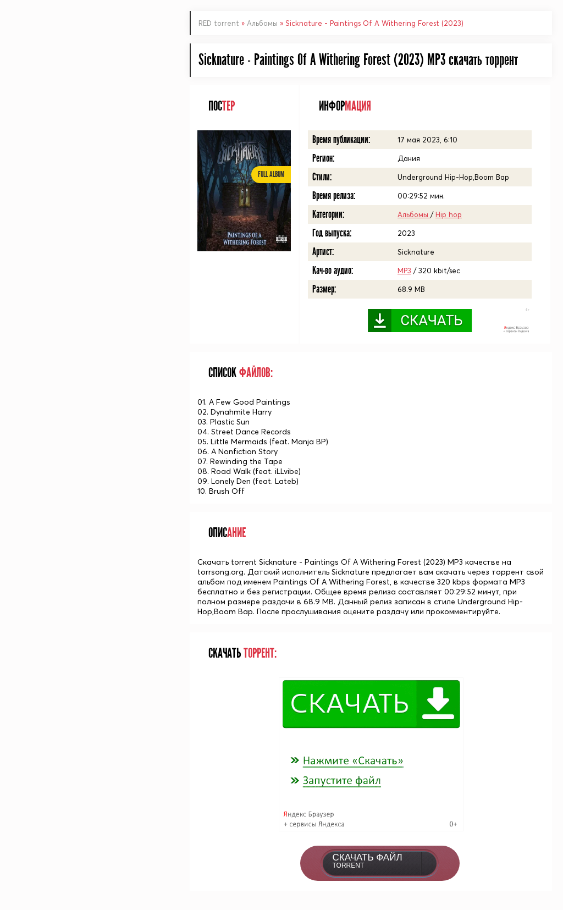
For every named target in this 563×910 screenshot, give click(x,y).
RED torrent (218, 23)
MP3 (404, 270)
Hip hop (448, 214)
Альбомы (263, 23)
